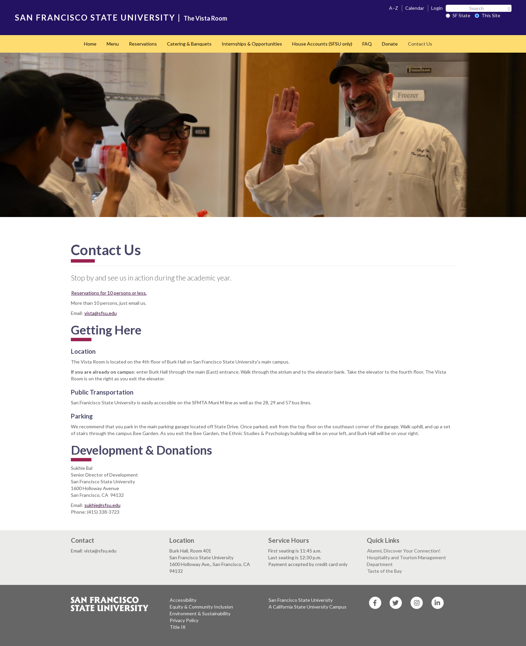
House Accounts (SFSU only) (322, 44)
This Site (487, 15)
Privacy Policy (184, 620)
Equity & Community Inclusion (201, 607)
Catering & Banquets (189, 44)
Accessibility (183, 600)
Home (90, 44)
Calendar (414, 8)
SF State (458, 15)
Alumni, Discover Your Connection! (404, 551)
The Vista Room (205, 18)
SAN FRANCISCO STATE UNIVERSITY (95, 17)
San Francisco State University (301, 600)
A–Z (393, 8)
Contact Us (420, 44)
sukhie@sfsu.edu (102, 505)
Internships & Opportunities (252, 44)
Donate (390, 44)
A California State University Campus (308, 607)
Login (437, 8)
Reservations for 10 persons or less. (109, 293)
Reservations (143, 44)
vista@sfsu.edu (100, 313)
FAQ (367, 44)
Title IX (178, 627)
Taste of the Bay (384, 571)
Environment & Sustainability (200, 613)
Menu (113, 44)
